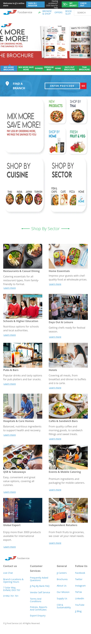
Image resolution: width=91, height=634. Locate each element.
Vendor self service (40, 595)
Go (83, 88)
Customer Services (36, 571)
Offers (58, 12)
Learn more (10, 290)
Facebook (80, 575)
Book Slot (68, 12)
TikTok (78, 595)
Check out (83, 4)
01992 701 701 (10, 599)
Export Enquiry (38, 618)
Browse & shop (47, 12)
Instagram (80, 588)
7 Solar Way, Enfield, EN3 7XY (11, 592)
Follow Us (81, 569)
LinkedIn (79, 601)
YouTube (79, 607)
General (62, 569)
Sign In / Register (32, 4)
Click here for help (51, 4)
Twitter (78, 582)
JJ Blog (78, 614)
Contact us (10, 569)
